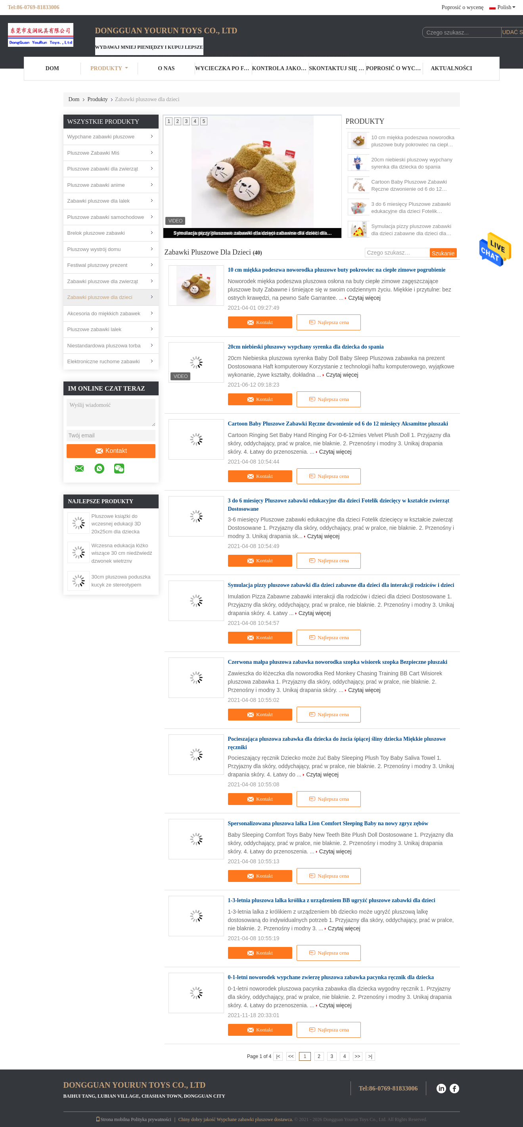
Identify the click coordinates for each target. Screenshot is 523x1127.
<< (291, 1056)
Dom (52, 68)
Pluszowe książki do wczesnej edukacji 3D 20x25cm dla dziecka (116, 524)
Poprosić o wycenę (463, 7)
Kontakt (111, 450)
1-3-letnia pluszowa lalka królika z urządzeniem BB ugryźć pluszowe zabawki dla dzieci (331, 900)
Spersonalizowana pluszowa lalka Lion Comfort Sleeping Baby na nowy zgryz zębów (328, 823)
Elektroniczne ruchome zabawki (103, 361)
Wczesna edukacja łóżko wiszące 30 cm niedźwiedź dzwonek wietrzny (122, 553)
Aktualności (451, 68)
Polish (506, 7)
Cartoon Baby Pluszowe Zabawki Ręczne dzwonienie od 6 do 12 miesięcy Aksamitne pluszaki (409, 186)
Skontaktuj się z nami (337, 68)
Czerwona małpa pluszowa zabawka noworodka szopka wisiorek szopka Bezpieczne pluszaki (338, 662)
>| (370, 1056)
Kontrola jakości (280, 68)
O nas (166, 68)
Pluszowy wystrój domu (94, 249)
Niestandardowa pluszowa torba (104, 346)
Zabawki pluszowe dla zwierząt (102, 281)
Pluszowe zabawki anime (96, 185)
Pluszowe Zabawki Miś (93, 153)
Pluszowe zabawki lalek (94, 329)
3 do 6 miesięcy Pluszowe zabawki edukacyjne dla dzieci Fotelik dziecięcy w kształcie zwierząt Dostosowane (411, 208)
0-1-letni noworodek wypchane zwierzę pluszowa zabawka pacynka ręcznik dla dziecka (331, 977)
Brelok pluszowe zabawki (96, 233)
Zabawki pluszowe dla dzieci (99, 297)
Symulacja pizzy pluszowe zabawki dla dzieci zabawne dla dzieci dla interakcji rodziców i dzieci (253, 233)
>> (357, 1056)
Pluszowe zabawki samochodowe (105, 217)
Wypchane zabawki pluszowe (101, 137)
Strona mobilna (113, 1119)
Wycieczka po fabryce (223, 68)
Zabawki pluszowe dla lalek (98, 201)
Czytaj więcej (364, 298)
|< (278, 1056)
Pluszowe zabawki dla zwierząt (102, 169)
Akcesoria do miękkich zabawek (103, 313)
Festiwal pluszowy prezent (97, 265)
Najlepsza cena (329, 322)
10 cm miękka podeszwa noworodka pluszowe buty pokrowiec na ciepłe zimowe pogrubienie (413, 141)
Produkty (109, 68)
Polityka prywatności (151, 1119)
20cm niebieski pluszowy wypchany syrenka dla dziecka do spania (412, 163)
